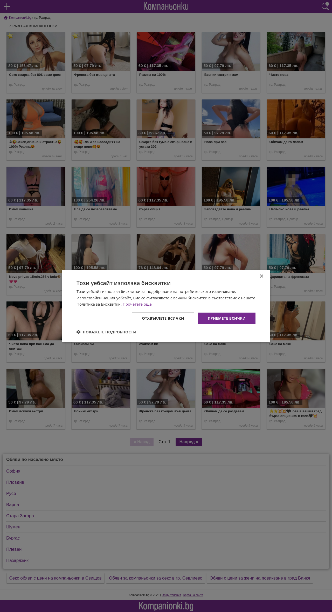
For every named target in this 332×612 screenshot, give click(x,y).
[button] (106, 331)
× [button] (261, 276)
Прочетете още (137, 304)
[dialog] (166, 306)
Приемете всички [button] (227, 318)
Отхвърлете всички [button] (163, 318)
